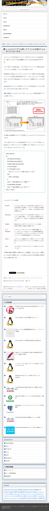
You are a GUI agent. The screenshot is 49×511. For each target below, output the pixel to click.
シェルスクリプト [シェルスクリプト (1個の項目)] (39, 493)
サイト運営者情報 (11, 473)
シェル (18, 278)
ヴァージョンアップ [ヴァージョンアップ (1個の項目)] (13, 498)
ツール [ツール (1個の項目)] (11, 495)
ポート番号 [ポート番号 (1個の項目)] (33, 495)
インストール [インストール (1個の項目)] (41, 491)
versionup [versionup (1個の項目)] (29, 491)
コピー (13, 278)
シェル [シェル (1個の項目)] (33, 493)
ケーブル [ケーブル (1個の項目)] (15, 493)
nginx (5, 29)
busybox (6, 86)
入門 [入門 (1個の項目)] (19, 498)
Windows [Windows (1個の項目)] (35, 491)
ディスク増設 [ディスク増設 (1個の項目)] (16, 495)
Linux (5, 22)
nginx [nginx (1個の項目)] (40, 489)
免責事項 (8, 476)
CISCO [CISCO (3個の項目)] (20, 489)
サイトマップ (9, 470)
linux (6, 278)
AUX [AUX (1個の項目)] (9, 489)
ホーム (5, 14)
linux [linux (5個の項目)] (37, 489)
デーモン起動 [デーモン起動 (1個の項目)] (23, 495)
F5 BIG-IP (6, 37)
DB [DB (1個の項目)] (29, 489)
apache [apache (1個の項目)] (6, 489)
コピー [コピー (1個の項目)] (19, 493)
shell (9, 278)
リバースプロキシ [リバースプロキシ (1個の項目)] (40, 495)
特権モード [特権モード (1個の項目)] (36, 498)
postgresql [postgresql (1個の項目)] (10, 491)
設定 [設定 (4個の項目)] (40, 498)
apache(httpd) (7, 33)
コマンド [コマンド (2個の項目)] (23, 494)
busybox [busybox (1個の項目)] (12, 489)
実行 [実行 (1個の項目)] (27, 498)
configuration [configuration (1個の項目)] (25, 489)
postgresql (6, 25)
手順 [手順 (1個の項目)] (30, 498)
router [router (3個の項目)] (15, 492)
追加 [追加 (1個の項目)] (44, 498)
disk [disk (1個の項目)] (31, 489)
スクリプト (33, 278)
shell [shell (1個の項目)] (18, 491)
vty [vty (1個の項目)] (32, 491)
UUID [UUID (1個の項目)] (25, 491)
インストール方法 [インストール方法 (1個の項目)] (8, 493)
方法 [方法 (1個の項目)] (32, 498)
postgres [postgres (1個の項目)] (6, 491)
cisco (4, 18)
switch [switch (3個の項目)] (22, 492)
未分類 (7, 461)
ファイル (39, 278)
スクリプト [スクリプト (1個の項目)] (6, 495)
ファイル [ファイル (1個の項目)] (28, 495)
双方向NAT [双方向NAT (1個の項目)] (23, 498)
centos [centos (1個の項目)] (15, 489)
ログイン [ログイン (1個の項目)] (6, 498)
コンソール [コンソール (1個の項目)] (28, 493)
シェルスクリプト (25, 278)
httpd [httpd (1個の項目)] (34, 489)
